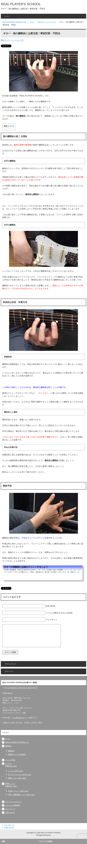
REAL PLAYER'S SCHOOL (21, 4)
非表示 (10, 126)
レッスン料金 (10, 760)
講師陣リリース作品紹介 (17, 754)
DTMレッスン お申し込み (18, 791)
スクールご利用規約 (12, 805)
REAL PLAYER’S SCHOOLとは (16, 742)
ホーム (7, 739)
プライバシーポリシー (13, 802)
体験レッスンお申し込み (17, 778)
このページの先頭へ (45, 841)
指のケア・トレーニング (12, 40)
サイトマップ (10, 809)
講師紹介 (8, 746)
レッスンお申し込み (15, 771)
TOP (14, 22)
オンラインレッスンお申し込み (19, 775)
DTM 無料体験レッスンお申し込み (21, 795)
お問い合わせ (7, 693)
